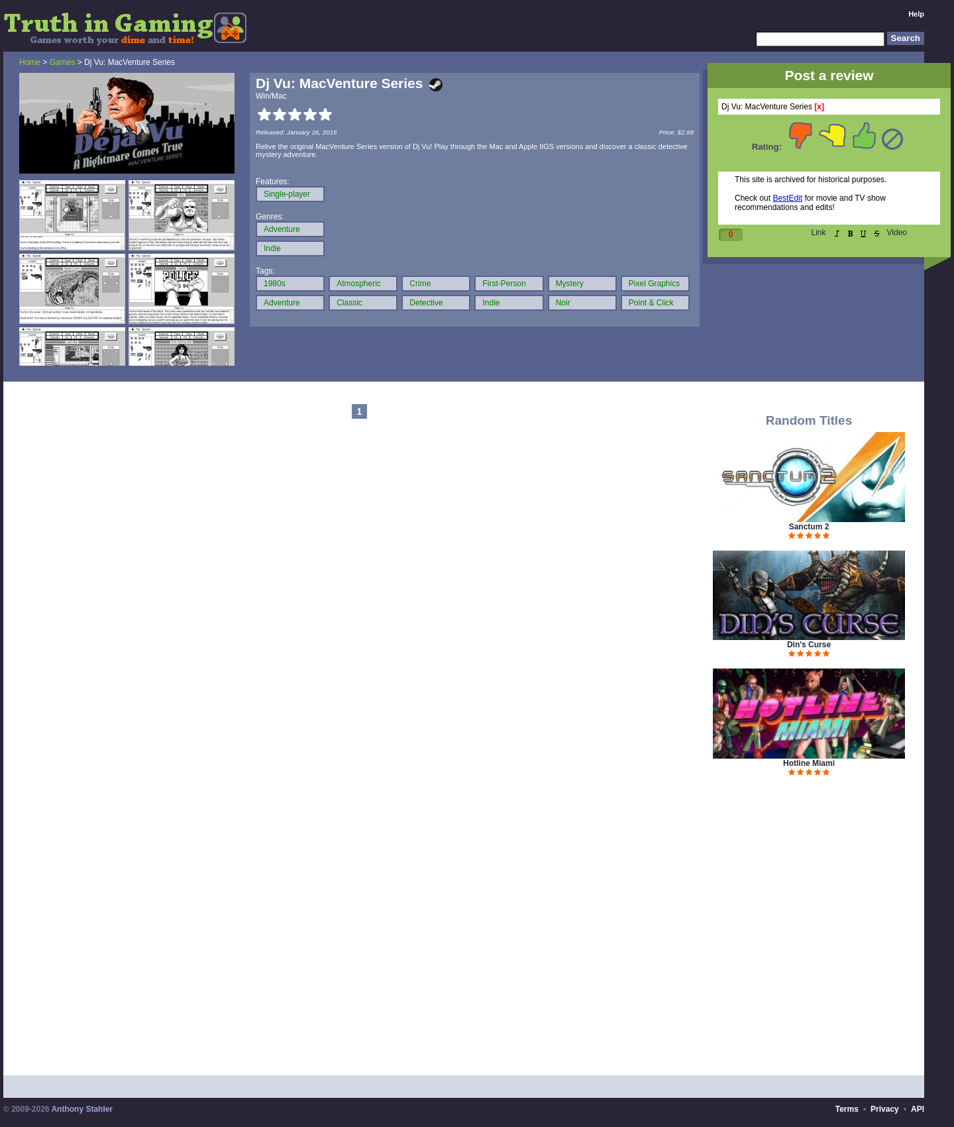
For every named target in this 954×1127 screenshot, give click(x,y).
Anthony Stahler (82, 1109)
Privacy (885, 1109)
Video (897, 232)
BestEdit (787, 198)
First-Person (503, 283)
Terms (847, 1109)
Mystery (570, 283)
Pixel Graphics (654, 283)
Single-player (287, 194)
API (917, 1109)
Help (916, 14)
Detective (426, 302)
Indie (272, 248)
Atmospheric (359, 283)
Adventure (282, 229)
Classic (349, 302)
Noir (563, 302)
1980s (275, 283)
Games (63, 62)
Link (819, 232)
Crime (420, 283)
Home (29, 62)
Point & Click (651, 302)
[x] (819, 106)
